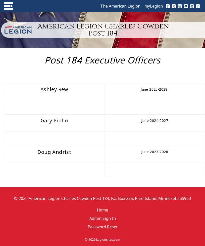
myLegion (153, 6)
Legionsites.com (108, 239)
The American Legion (120, 6)
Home (102, 210)
